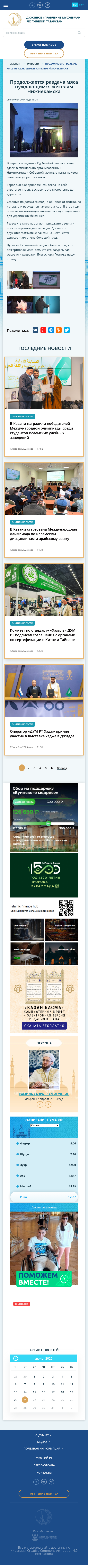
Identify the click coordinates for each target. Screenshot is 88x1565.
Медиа (42, 1442)
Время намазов (44, 44)
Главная (14, 63)
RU (75, 5)
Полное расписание (44, 1207)
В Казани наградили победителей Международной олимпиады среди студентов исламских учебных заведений (41, 430)
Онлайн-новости (22, 416)
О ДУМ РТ (42, 1435)
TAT (81, 5)
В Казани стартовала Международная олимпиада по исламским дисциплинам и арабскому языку (43, 534)
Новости (33, 63)
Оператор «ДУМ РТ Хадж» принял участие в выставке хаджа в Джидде (42, 733)
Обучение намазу (44, 53)
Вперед (62, 768)
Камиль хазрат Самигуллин (44, 1094)
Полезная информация (42, 1448)
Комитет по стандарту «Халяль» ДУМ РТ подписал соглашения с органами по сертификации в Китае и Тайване (42, 635)
